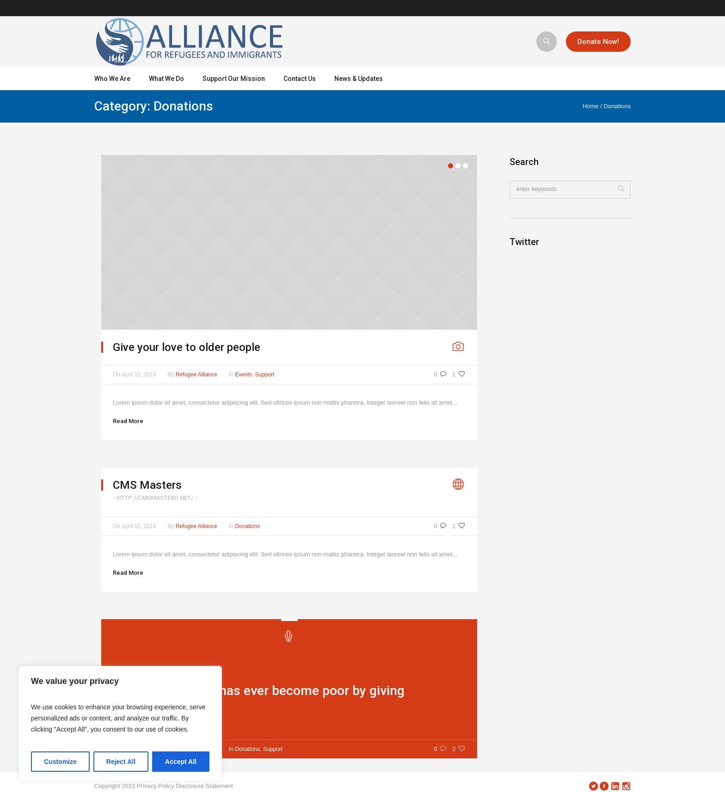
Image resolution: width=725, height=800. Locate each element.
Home (591, 106)
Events (243, 374)
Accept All (181, 761)
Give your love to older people (186, 347)
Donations (617, 106)
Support (265, 374)
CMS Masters (147, 485)
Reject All (120, 761)
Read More (128, 421)
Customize (60, 761)
